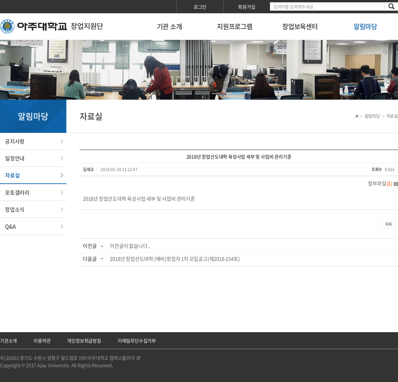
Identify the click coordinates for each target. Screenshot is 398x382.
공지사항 (15, 141)
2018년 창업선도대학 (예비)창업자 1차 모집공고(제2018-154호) (174, 258)
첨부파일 (383, 183)
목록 (388, 224)
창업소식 (15, 209)
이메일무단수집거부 (137, 340)
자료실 (12, 175)
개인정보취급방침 (84, 340)
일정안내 (15, 158)
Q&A (10, 226)
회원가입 (246, 6)
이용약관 (41, 340)
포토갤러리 (17, 192)
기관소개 (8, 340)
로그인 (200, 6)
